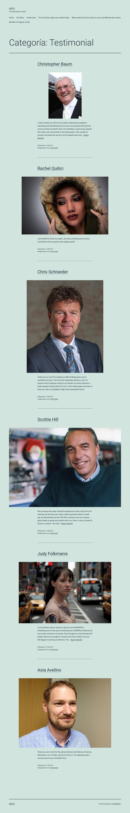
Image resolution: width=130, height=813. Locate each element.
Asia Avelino (49, 670)
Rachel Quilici (50, 168)
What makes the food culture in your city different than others (96, 18)
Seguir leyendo (67, 523)
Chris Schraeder (52, 271)
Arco (12, 8)
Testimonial (31, 18)
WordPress (117, 804)
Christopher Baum (54, 64)
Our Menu (20, 18)
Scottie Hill (47, 419)
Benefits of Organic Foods (19, 22)
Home (11, 18)
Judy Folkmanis (52, 553)
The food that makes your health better (53, 18)
